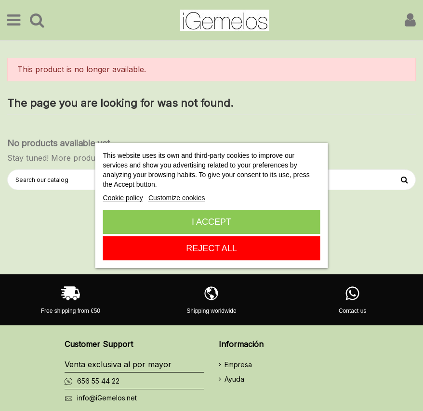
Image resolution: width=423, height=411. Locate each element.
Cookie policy (123, 198)
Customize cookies (176, 198)
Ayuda (234, 379)
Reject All (211, 248)
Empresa (238, 364)
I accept (211, 222)
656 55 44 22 (98, 381)
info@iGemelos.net (107, 398)
